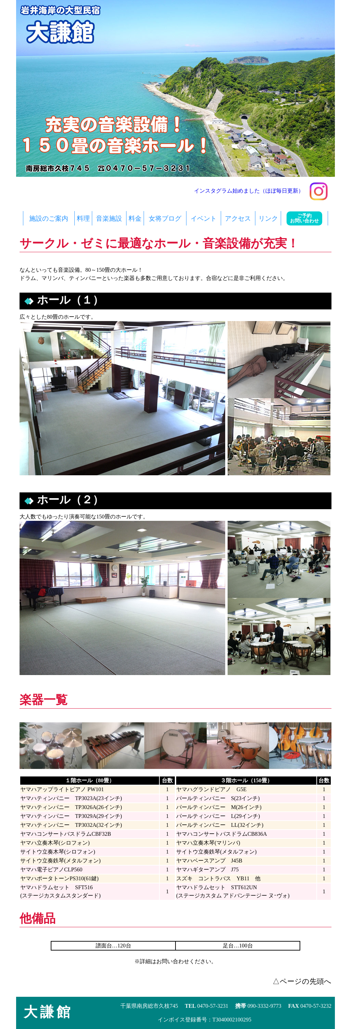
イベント (204, 218)
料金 (135, 218)
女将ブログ (165, 218)
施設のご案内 (48, 218)
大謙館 (48, 1012)
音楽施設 (109, 218)
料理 (83, 218)
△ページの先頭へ (302, 981)
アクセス (238, 218)
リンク (268, 218)
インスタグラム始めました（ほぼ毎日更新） (261, 191)
